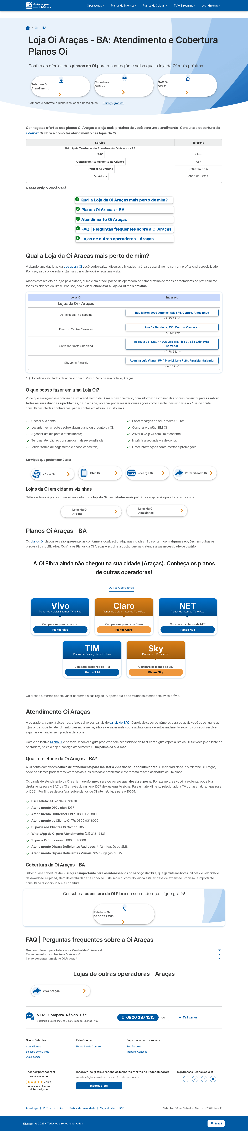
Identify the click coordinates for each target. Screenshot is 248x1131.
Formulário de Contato (88, 1046)
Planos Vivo (60, 629)
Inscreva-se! (99, 1085)
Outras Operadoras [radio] (121, 587)
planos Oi (37, 541)
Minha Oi (56, 742)
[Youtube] (213, 1079)
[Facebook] (186, 1079)
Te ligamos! (189, 1017)
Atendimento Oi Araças (104, 219)
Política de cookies (54, 1108)
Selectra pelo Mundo (37, 1051)
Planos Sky (155, 672)
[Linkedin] (195, 1079)
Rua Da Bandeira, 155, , (172, 327)
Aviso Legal (32, 1108)
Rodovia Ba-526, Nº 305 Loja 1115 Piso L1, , (172, 344)
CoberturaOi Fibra (99, 84)
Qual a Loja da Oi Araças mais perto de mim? (124, 199)
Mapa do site (107, 1108)
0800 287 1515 (138, 1017)
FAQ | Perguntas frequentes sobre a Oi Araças (126, 229)
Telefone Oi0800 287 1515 (99, 914)
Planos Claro (124, 629)
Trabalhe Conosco (137, 1051)
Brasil (216, 1123)
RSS (122, 1108)
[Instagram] (204, 1079)
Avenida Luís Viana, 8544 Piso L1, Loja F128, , (172, 360)
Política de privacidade (82, 1108)
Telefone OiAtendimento (35, 86)
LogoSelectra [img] (28, 1124)
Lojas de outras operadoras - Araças (117, 238)
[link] (39, 1080)
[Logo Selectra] (38, 5)
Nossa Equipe (33, 1046)
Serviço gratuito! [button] (113, 103)
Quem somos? (34, 1056)
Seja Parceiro (134, 1046)
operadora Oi (73, 266)
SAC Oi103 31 (162, 84)
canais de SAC (119, 722)
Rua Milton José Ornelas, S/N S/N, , (172, 312)
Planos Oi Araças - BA (103, 209)
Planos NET (187, 629)
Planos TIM (92, 672)
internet (32, 133)
